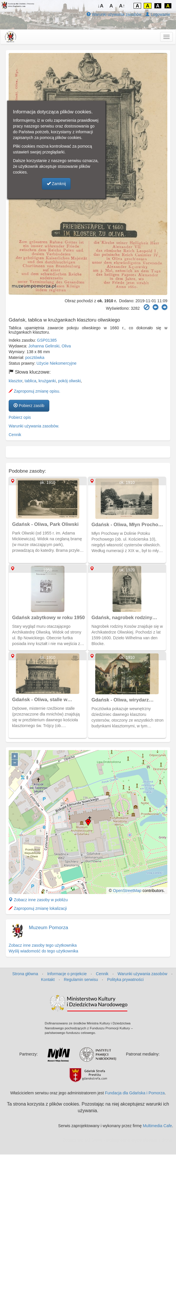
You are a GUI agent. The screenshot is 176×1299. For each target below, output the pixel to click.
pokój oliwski (69, 381)
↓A (101, 6)
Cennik (15, 434)
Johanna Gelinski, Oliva (49, 346)
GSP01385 (47, 340)
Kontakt (48, 979)
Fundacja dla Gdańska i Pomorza (135, 1093)
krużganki (47, 381)
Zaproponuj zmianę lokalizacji (38, 908)
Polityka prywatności (125, 979)
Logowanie (157, 14)
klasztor (15, 381)
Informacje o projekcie (67, 973)
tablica (30, 381)
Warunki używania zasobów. (34, 426)
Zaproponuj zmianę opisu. (34, 391)
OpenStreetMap (127, 890)
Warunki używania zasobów (114, 14)
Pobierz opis (20, 417)
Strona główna (25, 973)
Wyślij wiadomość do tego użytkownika (43, 951)
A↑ (122, 6)
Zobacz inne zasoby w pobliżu (38, 899)
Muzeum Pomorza (48, 927)
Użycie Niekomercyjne (56, 363)
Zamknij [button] (56, 183)
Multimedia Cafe (157, 1125)
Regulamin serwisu (81, 979)
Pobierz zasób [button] (29, 405)
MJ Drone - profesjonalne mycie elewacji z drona (128, 1140)
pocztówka (34, 357)
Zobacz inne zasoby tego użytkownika (43, 945)
